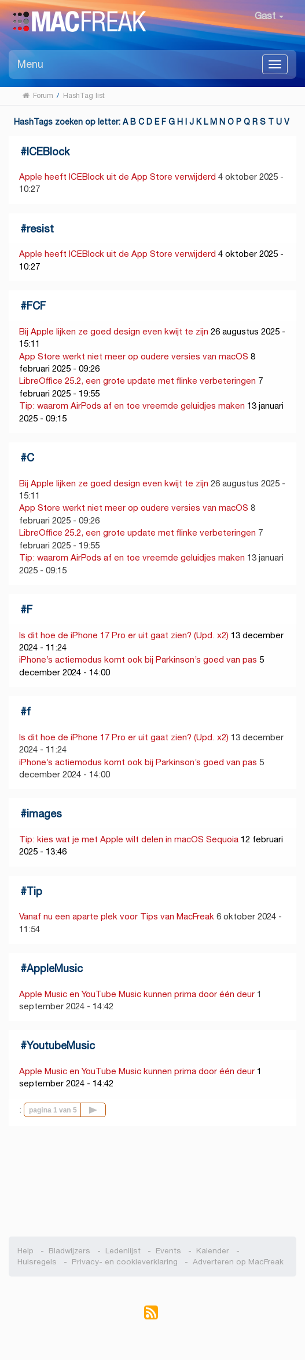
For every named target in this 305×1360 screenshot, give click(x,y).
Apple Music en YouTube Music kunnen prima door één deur (137, 993)
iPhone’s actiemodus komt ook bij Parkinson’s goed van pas (138, 659)
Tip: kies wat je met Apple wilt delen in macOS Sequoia (128, 839)
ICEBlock (48, 151)
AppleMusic (55, 968)
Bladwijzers (69, 1251)
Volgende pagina (105, 1109)
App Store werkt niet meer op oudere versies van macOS (133, 356)
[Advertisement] (152, 1181)
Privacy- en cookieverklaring (125, 1262)
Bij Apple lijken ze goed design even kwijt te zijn (113, 331)
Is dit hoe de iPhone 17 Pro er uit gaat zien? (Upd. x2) (124, 635)
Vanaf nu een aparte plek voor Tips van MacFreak (116, 916)
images (44, 813)
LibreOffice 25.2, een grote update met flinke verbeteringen (137, 380)
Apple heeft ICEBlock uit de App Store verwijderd (117, 176)
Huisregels (37, 1262)
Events (168, 1251)
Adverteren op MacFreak (238, 1262)
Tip (34, 891)
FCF (36, 305)
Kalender (212, 1251)
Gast (269, 16)
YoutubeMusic (61, 1045)
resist (40, 228)
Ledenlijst (123, 1251)
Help (25, 1251)
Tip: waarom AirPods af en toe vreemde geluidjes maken (132, 405)
